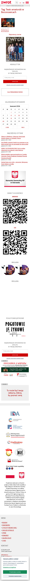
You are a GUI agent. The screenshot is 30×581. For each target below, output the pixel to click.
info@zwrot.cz (8, 556)
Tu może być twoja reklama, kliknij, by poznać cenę (15, 393)
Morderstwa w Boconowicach (5, 30)
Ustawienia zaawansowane (15, 576)
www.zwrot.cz (4, 554)
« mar (7, 127)
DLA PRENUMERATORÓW (15, 92)
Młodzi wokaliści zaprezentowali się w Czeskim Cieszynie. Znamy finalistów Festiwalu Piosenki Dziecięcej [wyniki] (14, 156)
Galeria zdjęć (6, 538)
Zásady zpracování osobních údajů (15, 85)
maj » (22, 127)
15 (11, 118)
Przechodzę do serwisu (15, 572)
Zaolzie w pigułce (8, 530)
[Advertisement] (15, 299)
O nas (4, 540)
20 (3, 121)
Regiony (4, 522)
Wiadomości (6, 525)
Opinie (4, 533)
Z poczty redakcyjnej (9, 528)
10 (19, 115)
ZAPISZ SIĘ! (15, 81)
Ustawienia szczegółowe (9, 567)
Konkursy (5, 535)
